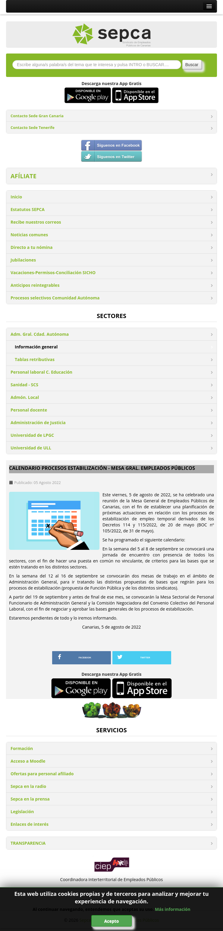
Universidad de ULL (31, 448)
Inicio (16, 197)
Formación (22, 748)
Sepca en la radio (28, 786)
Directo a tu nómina (31, 247)
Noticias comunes (29, 234)
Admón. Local (25, 397)
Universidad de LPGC (32, 435)
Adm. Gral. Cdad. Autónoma (40, 334)
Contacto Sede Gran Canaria (37, 115)
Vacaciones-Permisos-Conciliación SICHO (53, 272)
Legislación (22, 811)
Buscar (192, 64)
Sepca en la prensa (30, 799)
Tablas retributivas (35, 359)
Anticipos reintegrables (35, 285)
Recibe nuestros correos (36, 222)
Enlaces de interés (30, 824)
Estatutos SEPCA (28, 209)
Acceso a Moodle (28, 761)
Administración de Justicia (38, 422)
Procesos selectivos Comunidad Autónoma (55, 298)
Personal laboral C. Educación (41, 372)
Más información (172, 909)
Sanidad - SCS (24, 384)
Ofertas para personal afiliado (42, 773)
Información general (36, 347)
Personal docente (29, 410)
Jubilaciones (23, 260)
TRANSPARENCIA (28, 843)
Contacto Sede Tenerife (33, 127)
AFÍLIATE (23, 176)
